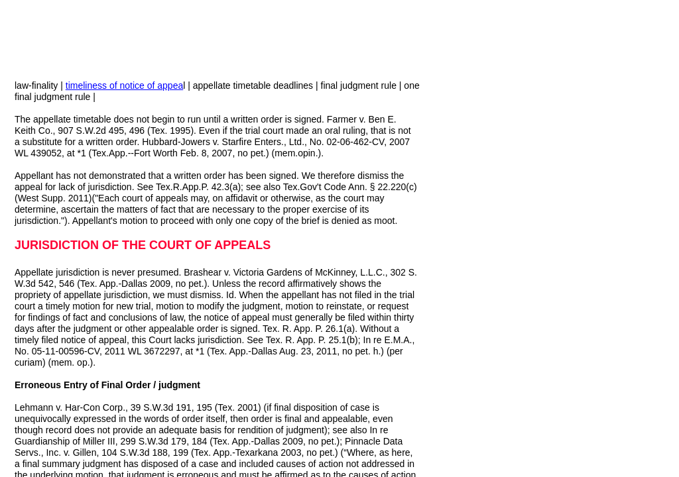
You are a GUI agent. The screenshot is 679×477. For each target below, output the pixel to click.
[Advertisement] (541, 164)
